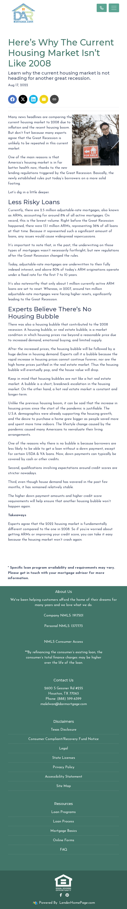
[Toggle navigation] (114, 7)
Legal (63, 748)
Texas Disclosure (63, 729)
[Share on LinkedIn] (33, 99)
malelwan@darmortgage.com (63, 704)
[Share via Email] (43, 99)
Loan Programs (63, 812)
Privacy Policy (63, 767)
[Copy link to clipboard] (54, 99)
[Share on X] (23, 99)
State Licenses (63, 758)
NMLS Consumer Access (63, 642)
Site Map (63, 786)
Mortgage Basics (63, 831)
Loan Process (63, 821)
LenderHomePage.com (77, 903)
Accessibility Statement (63, 776)
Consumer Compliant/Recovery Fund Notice (63, 739)
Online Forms (63, 840)
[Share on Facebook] (12, 99)
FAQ (63, 850)
